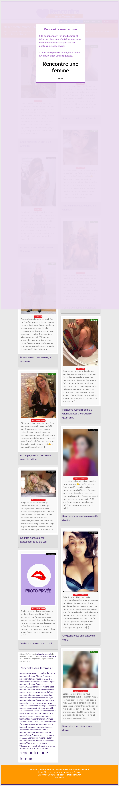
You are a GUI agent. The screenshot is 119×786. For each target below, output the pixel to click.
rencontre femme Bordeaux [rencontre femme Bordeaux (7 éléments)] (32, 689)
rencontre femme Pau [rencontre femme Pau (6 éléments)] (33, 724)
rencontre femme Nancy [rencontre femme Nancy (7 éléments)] (42, 713)
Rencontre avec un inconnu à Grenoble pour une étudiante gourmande (77, 413)
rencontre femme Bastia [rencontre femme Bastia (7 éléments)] (44, 686)
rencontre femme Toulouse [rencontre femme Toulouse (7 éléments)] (32, 740)
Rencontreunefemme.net (43, 769)
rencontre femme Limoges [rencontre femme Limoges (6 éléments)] (36, 705)
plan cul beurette (49, 656)
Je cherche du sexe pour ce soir (36, 643)
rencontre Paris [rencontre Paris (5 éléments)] (29, 748)
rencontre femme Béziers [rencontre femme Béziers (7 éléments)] (42, 692)
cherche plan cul (44, 654)
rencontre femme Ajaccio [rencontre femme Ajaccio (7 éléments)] (31, 679)
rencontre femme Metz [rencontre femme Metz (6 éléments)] (29, 711)
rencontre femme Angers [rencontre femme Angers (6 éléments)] (44, 681)
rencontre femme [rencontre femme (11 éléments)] (45, 673)
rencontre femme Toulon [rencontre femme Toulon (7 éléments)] (40, 738)
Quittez (60, 78)
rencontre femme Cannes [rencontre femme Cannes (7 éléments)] (31, 695)
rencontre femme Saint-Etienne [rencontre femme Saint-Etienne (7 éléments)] (35, 733)
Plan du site (59, 777)
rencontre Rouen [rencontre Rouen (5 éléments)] (43, 748)
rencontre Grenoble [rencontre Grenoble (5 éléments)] (39, 746)
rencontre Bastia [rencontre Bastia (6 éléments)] (27, 673)
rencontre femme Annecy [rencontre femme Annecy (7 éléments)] (31, 684)
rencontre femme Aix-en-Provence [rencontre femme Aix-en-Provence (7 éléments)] (36, 676)
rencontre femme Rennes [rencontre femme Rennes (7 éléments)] (36, 729)
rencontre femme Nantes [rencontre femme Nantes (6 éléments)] (30, 716)
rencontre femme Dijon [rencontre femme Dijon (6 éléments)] (43, 697)
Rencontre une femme (60, 67)
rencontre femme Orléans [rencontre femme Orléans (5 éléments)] (30, 722)
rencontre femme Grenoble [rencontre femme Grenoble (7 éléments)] (32, 700)
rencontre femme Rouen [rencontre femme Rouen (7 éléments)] (31, 732)
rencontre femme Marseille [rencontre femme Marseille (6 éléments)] (42, 708)
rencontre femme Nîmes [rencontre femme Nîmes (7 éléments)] (42, 719)
